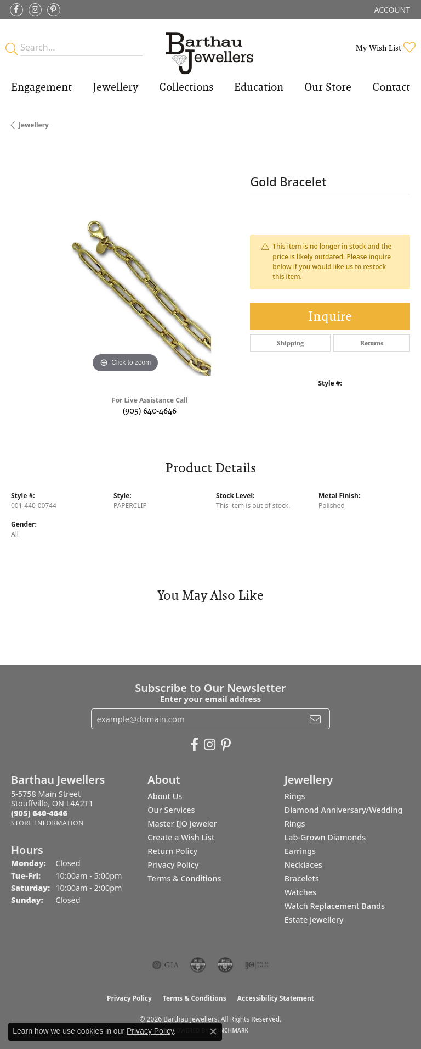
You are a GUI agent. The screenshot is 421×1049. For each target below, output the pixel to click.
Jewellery (115, 86)
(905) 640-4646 (150, 410)
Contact (391, 86)
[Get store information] (47, 823)
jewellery (34, 125)
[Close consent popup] (213, 1031)
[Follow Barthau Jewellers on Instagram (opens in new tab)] (35, 9)
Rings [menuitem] (295, 796)
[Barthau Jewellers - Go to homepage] (210, 47)
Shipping (290, 343)
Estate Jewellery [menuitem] (314, 919)
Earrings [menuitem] (300, 851)
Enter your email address (210, 698)
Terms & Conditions (184, 878)
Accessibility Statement (275, 998)
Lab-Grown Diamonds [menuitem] (325, 837)
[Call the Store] (39, 813)
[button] (391, 9)
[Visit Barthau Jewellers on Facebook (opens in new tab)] (16, 9)
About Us (164, 796)
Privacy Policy (172, 865)
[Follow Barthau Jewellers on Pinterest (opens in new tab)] (53, 9)
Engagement (41, 86)
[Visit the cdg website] (198, 965)
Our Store (327, 86)
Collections (186, 86)
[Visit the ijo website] (256, 965)
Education (258, 86)
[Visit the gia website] (165, 965)
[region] (125, 261)
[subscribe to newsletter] (315, 719)
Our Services (171, 810)
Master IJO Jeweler (182, 823)
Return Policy (172, 851)
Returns (371, 343)
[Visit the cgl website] (225, 965)
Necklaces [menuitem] (303, 865)
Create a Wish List (180, 837)
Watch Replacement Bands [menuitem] (335, 906)
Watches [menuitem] (300, 892)
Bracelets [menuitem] (302, 878)
